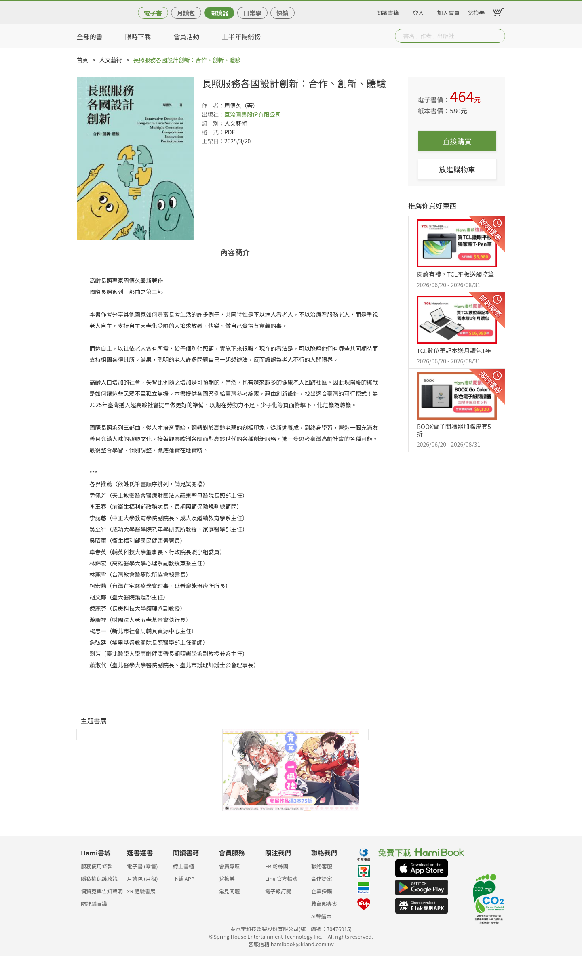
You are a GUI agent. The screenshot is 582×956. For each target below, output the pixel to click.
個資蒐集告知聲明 (102, 891)
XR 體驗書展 (141, 891)
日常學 (252, 12)
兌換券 (476, 11)
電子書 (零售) (142, 866)
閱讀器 (219, 12)
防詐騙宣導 (94, 904)
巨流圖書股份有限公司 (252, 114)
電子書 (153, 12)
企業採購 (321, 891)
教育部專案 (324, 904)
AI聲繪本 (321, 916)
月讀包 (186, 12)
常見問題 (229, 891)
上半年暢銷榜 (241, 36)
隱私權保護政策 (99, 878)
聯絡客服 (321, 866)
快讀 (282, 12)
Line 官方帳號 (281, 878)
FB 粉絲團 (277, 866)
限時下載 (138, 36)
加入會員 (448, 11)
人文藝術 (110, 60)
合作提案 (321, 878)
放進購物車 (457, 169)
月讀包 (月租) (142, 878)
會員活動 (186, 36)
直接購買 (457, 141)
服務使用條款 (96, 866)
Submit (498, 35)
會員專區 (229, 866)
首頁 (82, 60)
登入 (418, 11)
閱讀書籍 (387, 11)
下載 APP (183, 878)
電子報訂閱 (278, 891)
